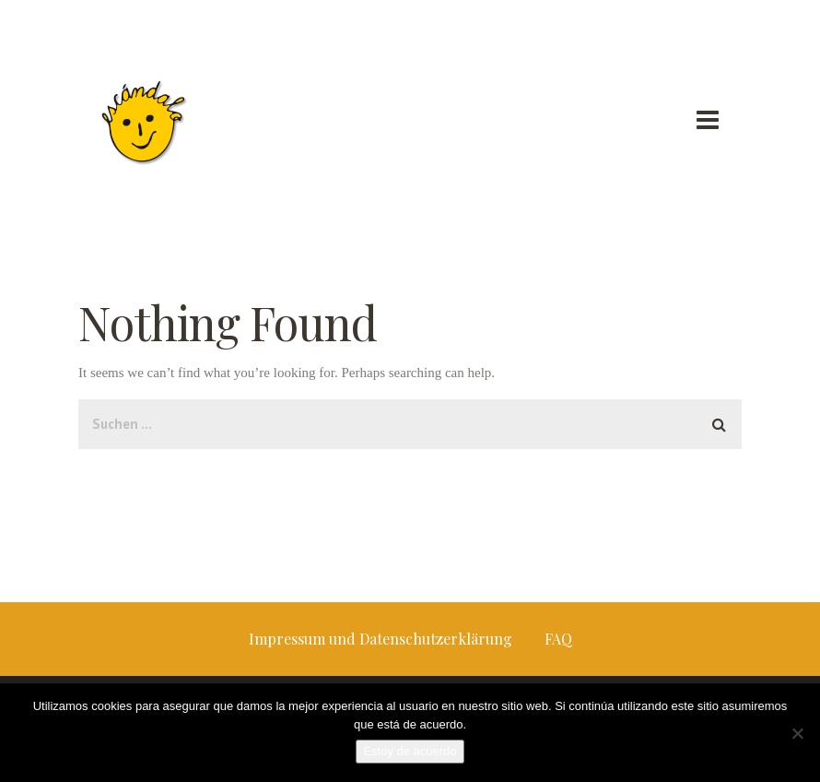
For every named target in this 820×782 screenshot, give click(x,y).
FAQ (558, 638)
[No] (797, 733)
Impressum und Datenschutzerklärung (380, 638)
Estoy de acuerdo (409, 751)
